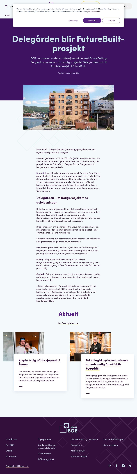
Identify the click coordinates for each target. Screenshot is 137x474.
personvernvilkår (93, 12)
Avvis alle (111, 20)
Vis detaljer (73, 20)
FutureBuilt (41, 173)
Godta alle (92, 20)
